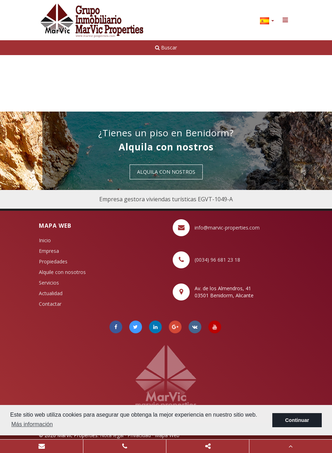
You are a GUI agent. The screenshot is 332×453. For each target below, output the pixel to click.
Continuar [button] (297, 420)
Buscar (166, 47)
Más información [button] (32, 424)
